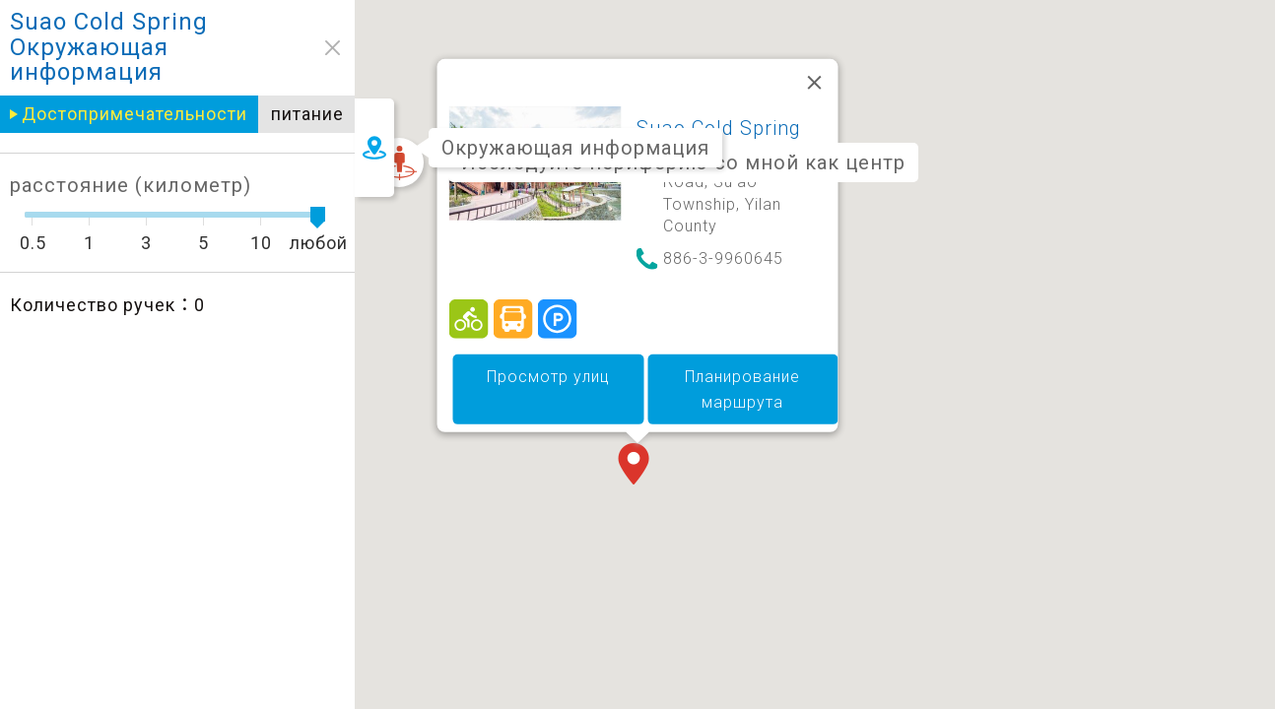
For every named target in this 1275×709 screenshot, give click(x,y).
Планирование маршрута (742, 389)
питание (271, 113)
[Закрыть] (815, 82)
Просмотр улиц (548, 376)
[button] (637, 465)
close (298, 47)
